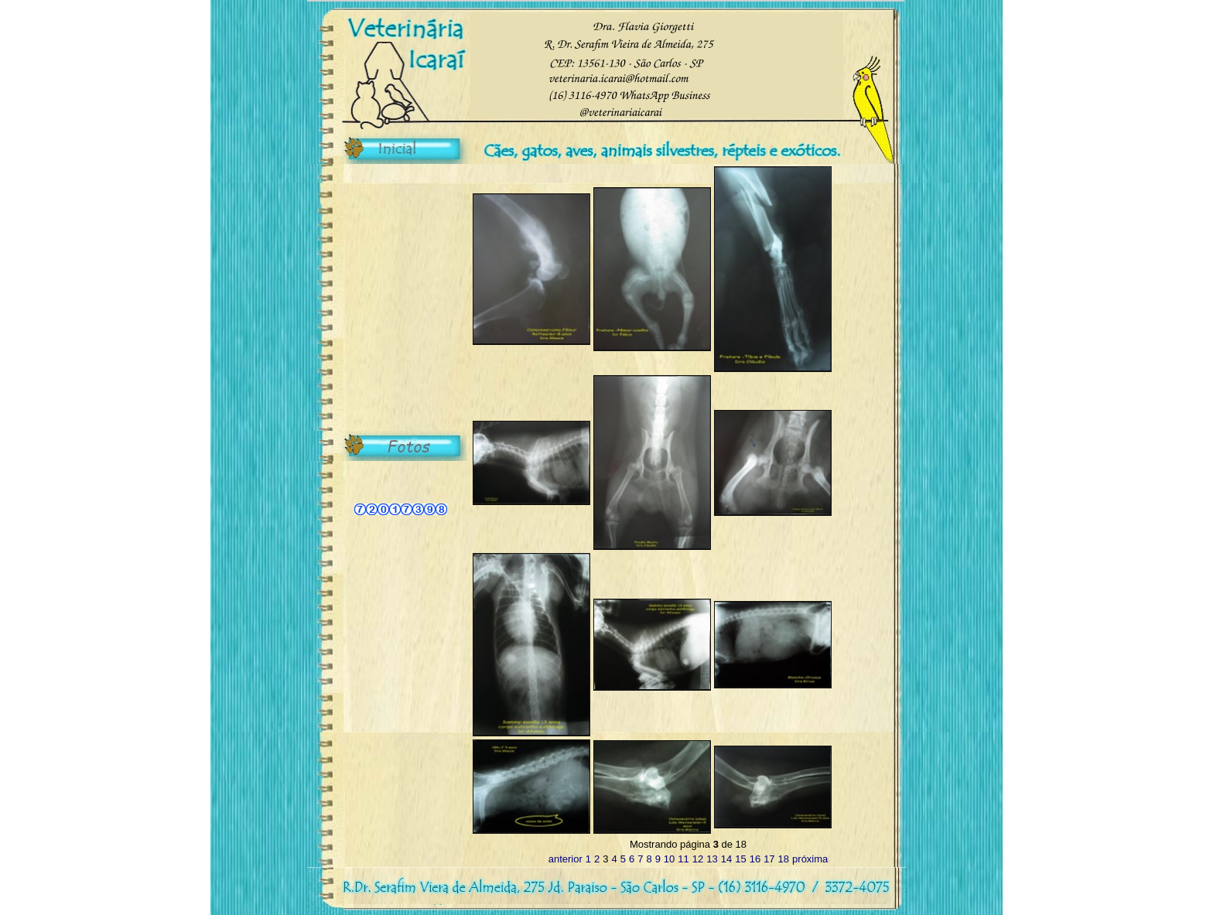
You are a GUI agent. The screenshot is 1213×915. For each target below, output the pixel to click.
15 (740, 859)
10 (669, 859)
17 (769, 859)
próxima (810, 859)
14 (726, 859)
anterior (565, 859)
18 (783, 859)
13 (711, 859)
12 (697, 859)
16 (755, 859)
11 (683, 859)
